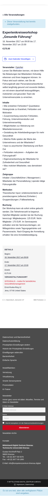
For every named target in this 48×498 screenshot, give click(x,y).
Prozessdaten (8, 385)
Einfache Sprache (10, 360)
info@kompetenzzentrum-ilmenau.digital (25, 463)
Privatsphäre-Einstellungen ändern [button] (16, 345)
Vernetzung (7, 372)
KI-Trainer (6, 389)
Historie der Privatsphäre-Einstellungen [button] (18, 349)
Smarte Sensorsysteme (12, 381)
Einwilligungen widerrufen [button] (13, 352)
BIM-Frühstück (39, 300)
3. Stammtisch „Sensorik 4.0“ (14, 300)
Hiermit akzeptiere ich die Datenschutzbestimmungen (24, 423)
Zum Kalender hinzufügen (19, 59)
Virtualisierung (8, 377)
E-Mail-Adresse (8, 406)
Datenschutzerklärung (11, 341)
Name (5, 414)
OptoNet (19, 67)
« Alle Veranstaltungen (13, 15)
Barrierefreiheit (8, 356)
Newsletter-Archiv (10, 433)
